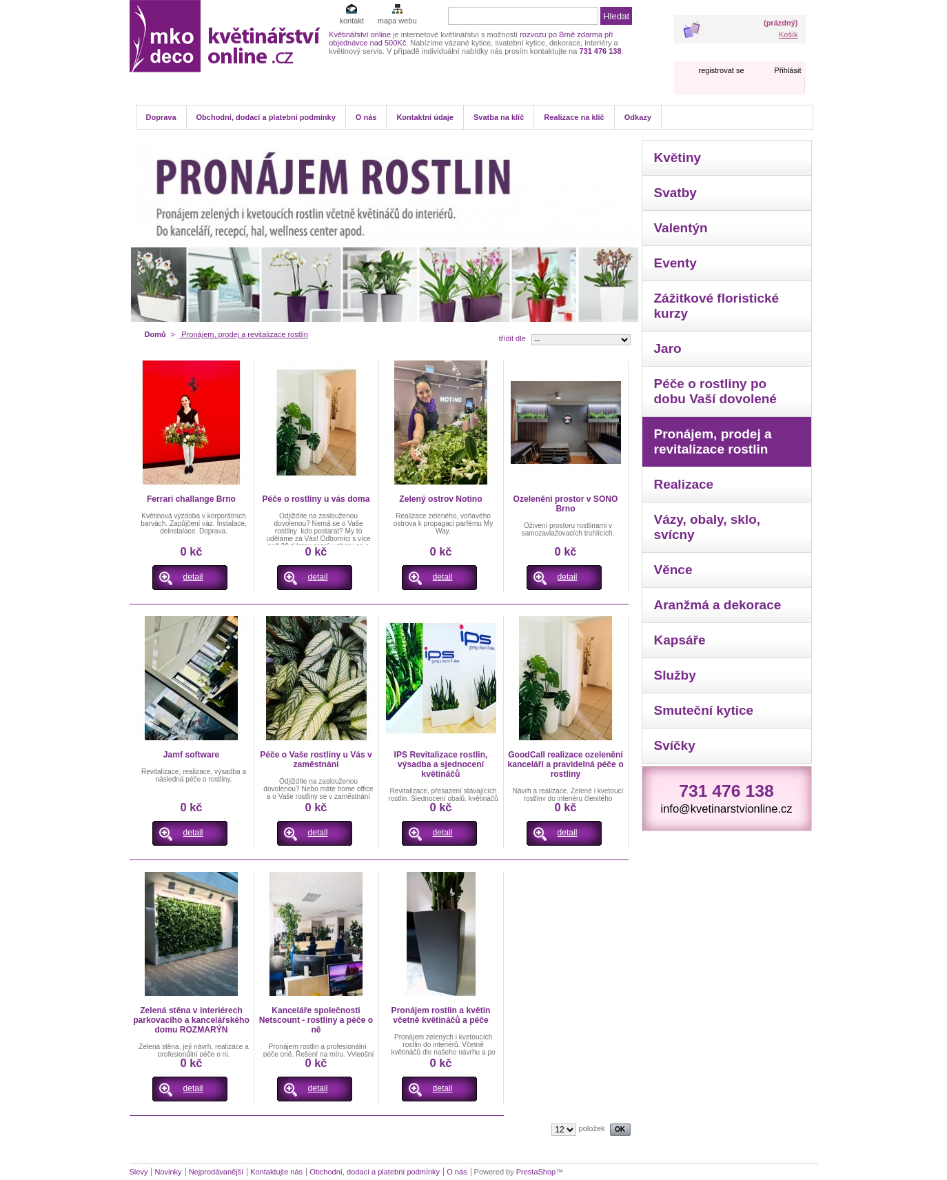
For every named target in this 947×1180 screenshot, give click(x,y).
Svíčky (674, 745)
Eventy (675, 263)
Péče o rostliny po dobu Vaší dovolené (715, 391)
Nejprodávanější (216, 1172)
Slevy (139, 1172)
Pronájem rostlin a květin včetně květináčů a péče (441, 1015)
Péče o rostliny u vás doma (316, 499)
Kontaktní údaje (425, 117)
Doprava (161, 117)
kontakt (351, 21)
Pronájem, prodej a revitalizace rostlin (713, 441)
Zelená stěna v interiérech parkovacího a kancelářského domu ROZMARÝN (191, 1020)
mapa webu (397, 21)
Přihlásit (787, 70)
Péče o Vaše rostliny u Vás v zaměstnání (316, 759)
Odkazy (637, 117)
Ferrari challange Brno (191, 499)
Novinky (167, 1172)
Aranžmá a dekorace (718, 605)
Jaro (668, 348)
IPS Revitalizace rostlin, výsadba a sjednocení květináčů (441, 764)
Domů (155, 334)
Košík (788, 34)
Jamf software (191, 755)
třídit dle (512, 338)
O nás (366, 117)
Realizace (684, 484)
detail (193, 577)
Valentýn (681, 228)
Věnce (673, 569)
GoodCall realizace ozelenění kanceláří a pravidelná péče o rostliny (565, 764)
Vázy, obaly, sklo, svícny (707, 527)
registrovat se (721, 70)
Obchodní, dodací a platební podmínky (266, 117)
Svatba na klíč (499, 117)
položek (592, 1128)
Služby (675, 675)
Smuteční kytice (704, 710)
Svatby (675, 192)
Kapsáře (680, 640)
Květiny (678, 157)
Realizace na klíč (574, 117)
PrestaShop (536, 1172)
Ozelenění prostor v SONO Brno (565, 503)
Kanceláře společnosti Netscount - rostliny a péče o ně (316, 1020)
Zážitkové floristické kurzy (717, 306)
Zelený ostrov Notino (440, 499)
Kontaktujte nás (276, 1172)
